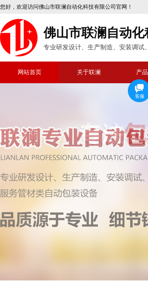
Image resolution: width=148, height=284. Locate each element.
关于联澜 (89, 72)
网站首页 (29, 72)
